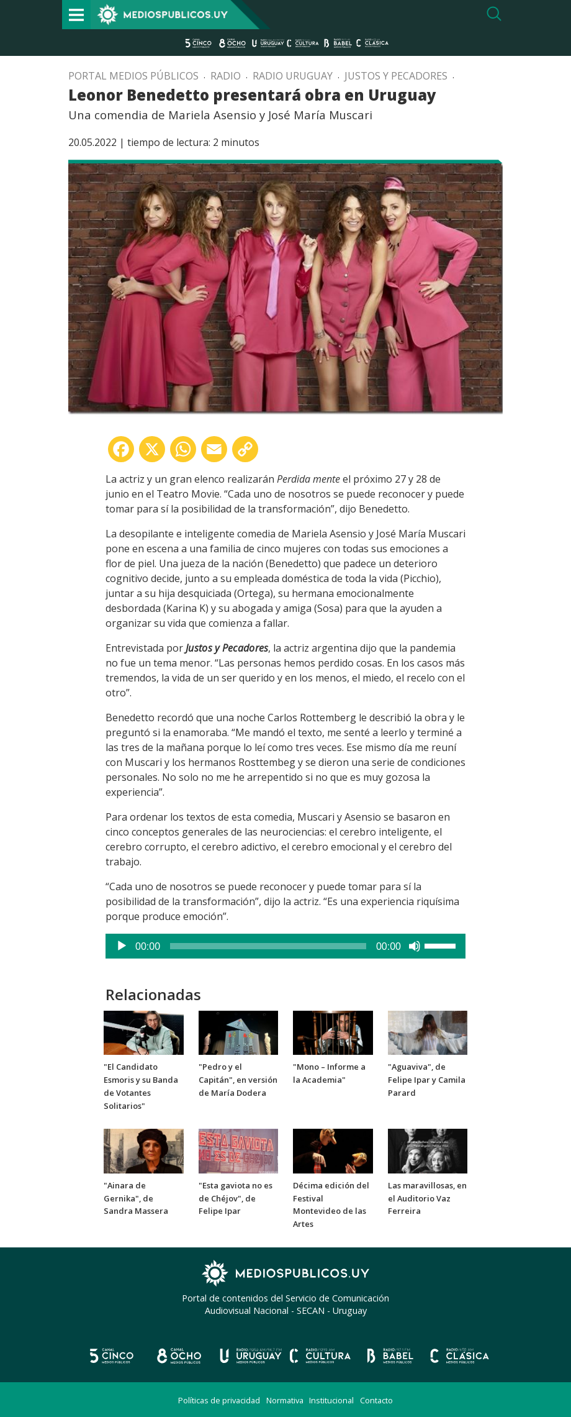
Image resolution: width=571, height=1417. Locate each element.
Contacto (376, 1400)
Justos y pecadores (395, 76)
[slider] (268, 946)
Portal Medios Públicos (133, 76)
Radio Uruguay (293, 76)
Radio (225, 76)
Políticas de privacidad (219, 1400)
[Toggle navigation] (76, 14)
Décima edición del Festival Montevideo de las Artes (331, 1204)
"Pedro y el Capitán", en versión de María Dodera (238, 1079)
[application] (285, 946)
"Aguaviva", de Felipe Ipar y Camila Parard (426, 1079)
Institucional (331, 1400)
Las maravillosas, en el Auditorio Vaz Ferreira (427, 1198)
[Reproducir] (121, 946)
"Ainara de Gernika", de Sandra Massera (136, 1198)
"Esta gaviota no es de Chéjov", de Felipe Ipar (235, 1198)
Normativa (284, 1400)
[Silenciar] (414, 946)
